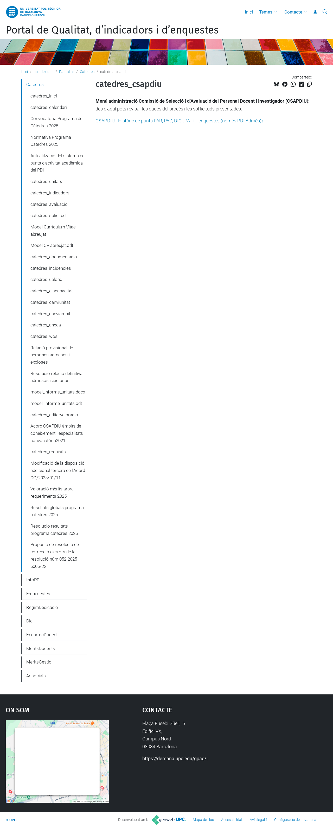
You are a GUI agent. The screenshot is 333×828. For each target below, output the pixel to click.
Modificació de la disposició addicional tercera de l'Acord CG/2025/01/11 (57, 470)
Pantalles (66, 72)
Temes (265, 12)
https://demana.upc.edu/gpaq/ (174, 758)
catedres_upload (46, 279)
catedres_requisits (48, 451)
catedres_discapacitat (51, 290)
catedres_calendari (48, 107)
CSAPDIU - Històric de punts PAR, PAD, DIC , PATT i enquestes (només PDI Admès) (178, 120)
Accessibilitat (231, 820)
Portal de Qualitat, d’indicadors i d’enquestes (112, 30)
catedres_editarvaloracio (54, 414)
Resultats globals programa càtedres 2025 (57, 511)
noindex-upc (43, 72)
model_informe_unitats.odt (56, 403)
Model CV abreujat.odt (51, 245)
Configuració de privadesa (295, 820)
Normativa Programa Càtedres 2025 (50, 141)
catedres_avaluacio (49, 204)
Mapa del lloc (203, 820)
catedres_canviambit (50, 313)
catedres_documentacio (53, 256)
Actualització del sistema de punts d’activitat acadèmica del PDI (57, 163)
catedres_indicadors (49, 192)
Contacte (293, 12)
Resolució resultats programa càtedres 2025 (54, 529)
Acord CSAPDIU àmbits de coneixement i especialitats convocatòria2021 (56, 433)
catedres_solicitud (48, 215)
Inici (249, 12)
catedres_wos (43, 336)
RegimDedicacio (42, 607)
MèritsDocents (40, 648)
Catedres (87, 72)
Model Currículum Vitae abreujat (53, 230)
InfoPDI (33, 579)
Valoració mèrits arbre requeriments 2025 (52, 492)
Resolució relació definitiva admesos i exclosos (56, 377)
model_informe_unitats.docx (57, 392)
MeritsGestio (39, 662)
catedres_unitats (46, 181)
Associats (36, 675)
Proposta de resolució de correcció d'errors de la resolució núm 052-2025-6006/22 (54, 555)
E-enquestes (38, 593)
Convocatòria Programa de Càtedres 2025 (56, 122)
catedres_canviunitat (50, 302)
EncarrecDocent (41, 634)
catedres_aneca (45, 324)
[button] (276, 12)
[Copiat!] (309, 84)
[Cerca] (325, 12)
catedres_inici (43, 95)
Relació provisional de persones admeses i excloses (51, 355)
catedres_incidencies (50, 268)
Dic (29, 620)
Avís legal (257, 820)
